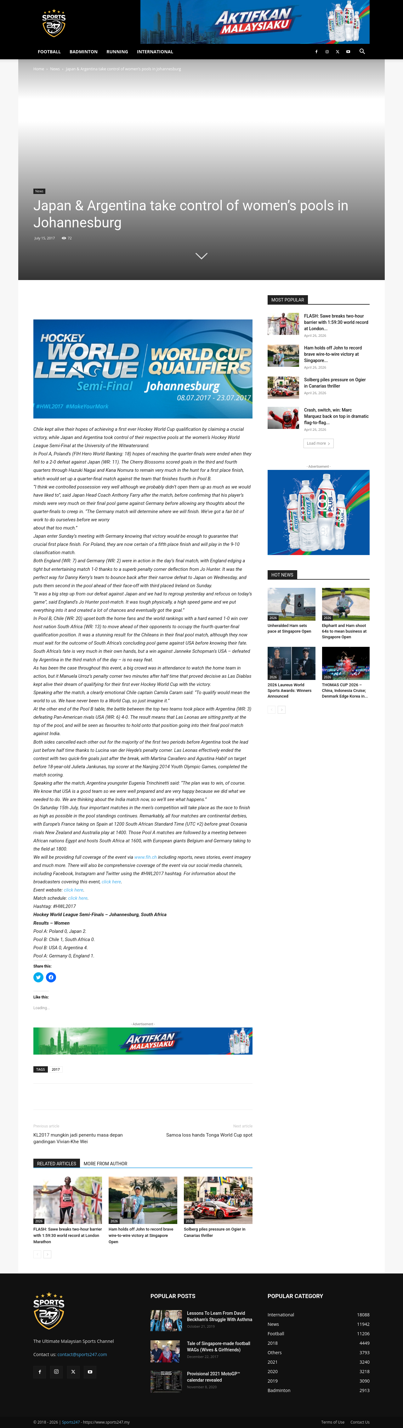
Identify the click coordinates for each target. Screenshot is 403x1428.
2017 (56, 1069)
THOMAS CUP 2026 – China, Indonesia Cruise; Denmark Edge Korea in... (345, 690)
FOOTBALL (49, 52)
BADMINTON (84, 52)
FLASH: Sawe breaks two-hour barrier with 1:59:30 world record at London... (336, 322)
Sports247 (71, 1422)
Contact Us (360, 1422)
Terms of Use (332, 1422)
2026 (39, 1221)
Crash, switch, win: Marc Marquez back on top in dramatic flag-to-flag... (336, 416)
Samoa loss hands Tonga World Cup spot (209, 1135)
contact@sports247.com (82, 1354)
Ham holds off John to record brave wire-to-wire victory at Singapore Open (141, 1235)
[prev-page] (37, 1254)
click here (111, 882)
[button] (362, 52)
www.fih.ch (145, 857)
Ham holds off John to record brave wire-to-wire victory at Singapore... (333, 354)
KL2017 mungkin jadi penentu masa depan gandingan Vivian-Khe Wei (78, 1138)
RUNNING (117, 52)
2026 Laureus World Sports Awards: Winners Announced (289, 690)
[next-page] (47, 1254)
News (55, 69)
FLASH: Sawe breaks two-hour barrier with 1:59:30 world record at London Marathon (67, 1235)
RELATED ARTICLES (56, 1163)
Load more (319, 443)
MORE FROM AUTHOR (105, 1163)
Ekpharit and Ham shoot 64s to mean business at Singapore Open (344, 631)
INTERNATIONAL (155, 52)
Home (38, 69)
